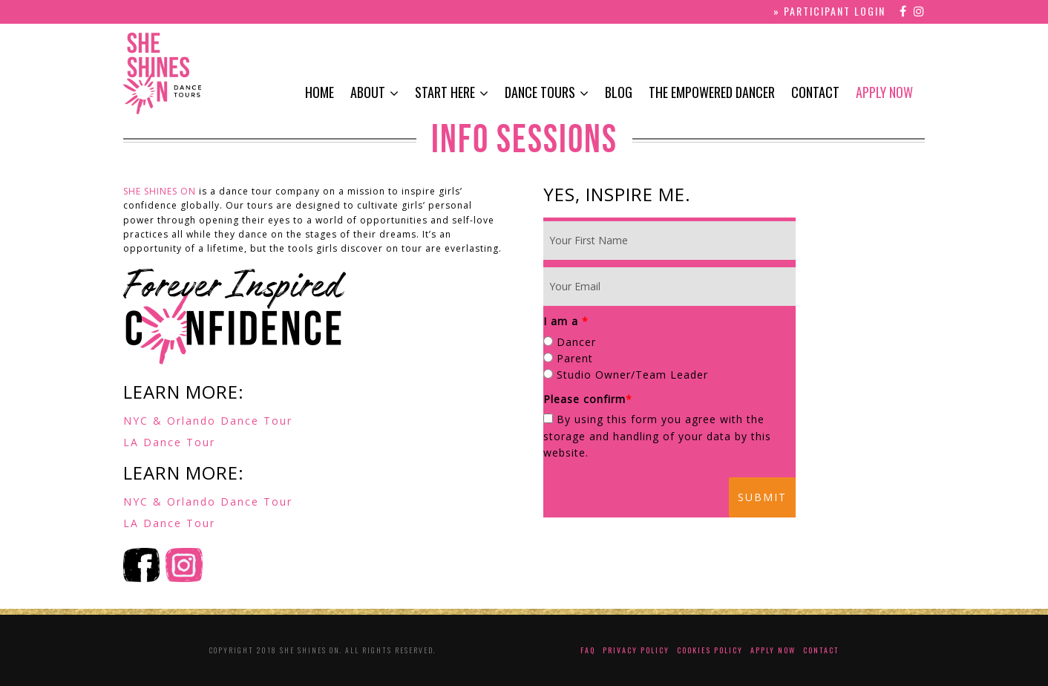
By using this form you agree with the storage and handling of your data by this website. (657, 436)
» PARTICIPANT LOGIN (829, 11)
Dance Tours (540, 92)
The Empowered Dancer (712, 92)
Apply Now (884, 92)
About (367, 92)
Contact (815, 92)
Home (319, 92)
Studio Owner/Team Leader (632, 375)
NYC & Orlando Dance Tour (207, 421)
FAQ (587, 650)
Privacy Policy (636, 650)
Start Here (445, 92)
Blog (618, 92)
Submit (762, 497)
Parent (575, 358)
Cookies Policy (710, 650)
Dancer (576, 342)
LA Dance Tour (169, 442)
